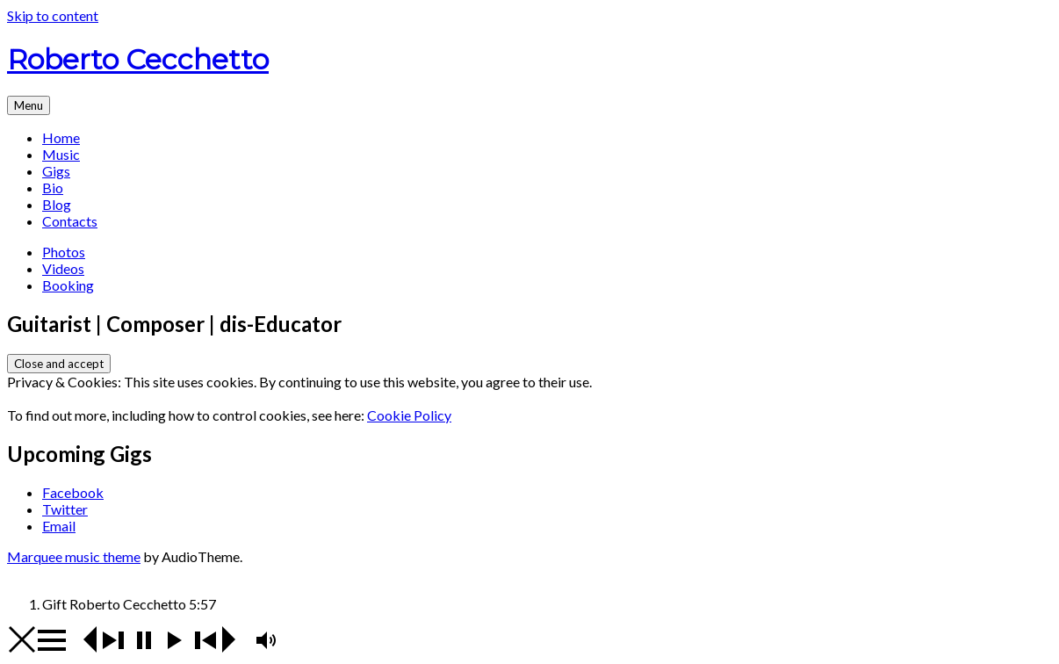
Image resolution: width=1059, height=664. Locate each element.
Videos (63, 268)
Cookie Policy (409, 415)
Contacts (69, 221)
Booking (68, 285)
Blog (56, 204)
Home (61, 137)
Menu (28, 105)
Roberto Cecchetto (138, 59)
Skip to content (52, 15)
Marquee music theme (73, 556)
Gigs (56, 170)
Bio (52, 187)
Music (61, 154)
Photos (63, 251)
